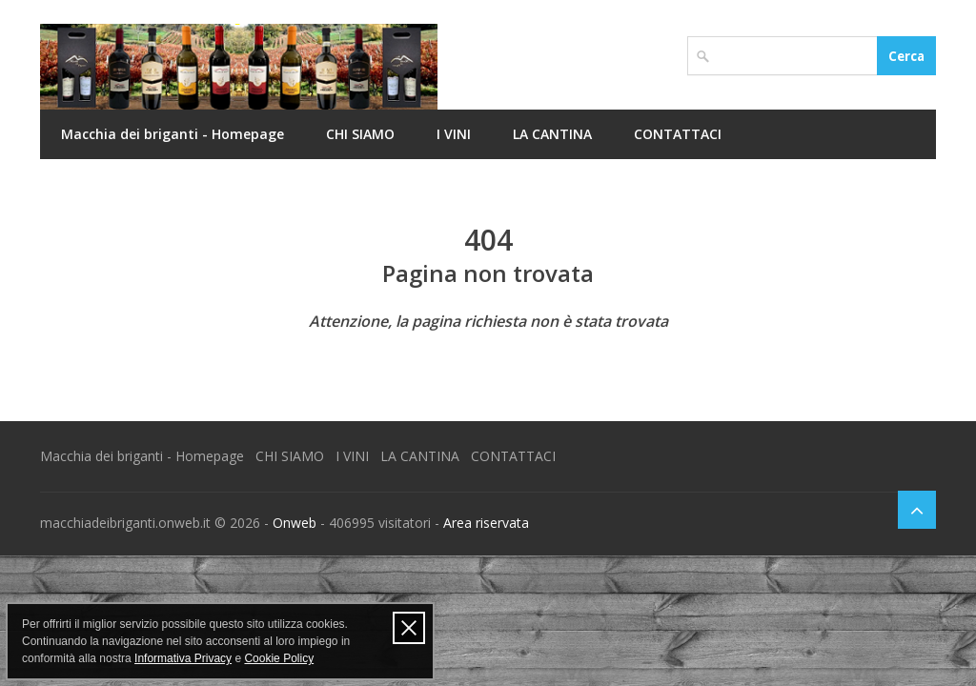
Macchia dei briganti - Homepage (172, 134)
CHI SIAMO (360, 134)
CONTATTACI (678, 134)
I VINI (454, 134)
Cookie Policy (279, 658)
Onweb (294, 523)
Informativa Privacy (183, 658)
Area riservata (486, 523)
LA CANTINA (552, 134)
